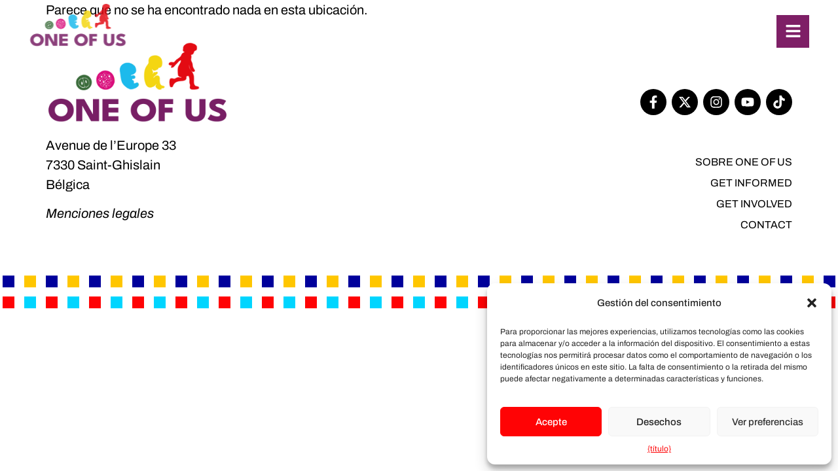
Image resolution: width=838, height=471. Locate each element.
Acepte (551, 422)
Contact (766, 224)
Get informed (751, 182)
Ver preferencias (767, 422)
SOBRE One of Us (743, 161)
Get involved (754, 203)
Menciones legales (100, 213)
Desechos (659, 422)
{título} (659, 448)
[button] (811, 302)
